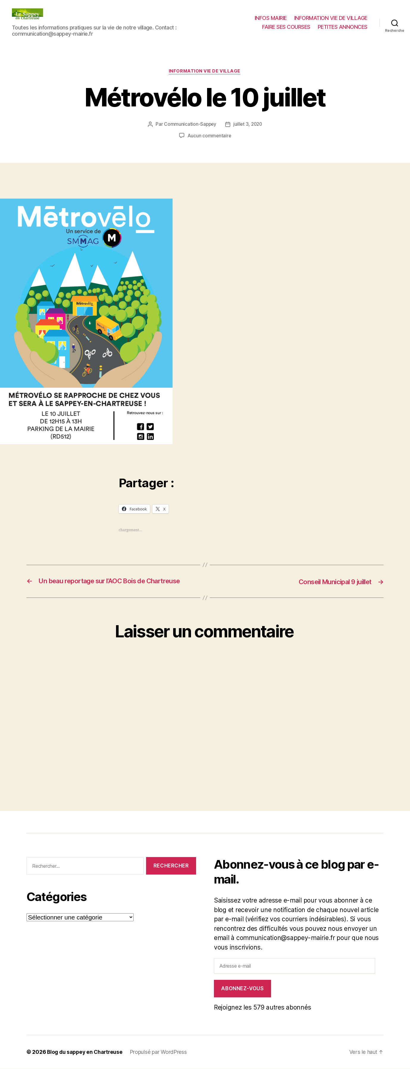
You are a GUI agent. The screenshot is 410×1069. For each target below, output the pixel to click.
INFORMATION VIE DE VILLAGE (330, 18)
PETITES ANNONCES (342, 27)
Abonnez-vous (242, 989)
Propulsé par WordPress (161, 1052)
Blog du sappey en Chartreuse (86, 1052)
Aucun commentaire (209, 136)
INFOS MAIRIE (271, 18)
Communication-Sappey (189, 125)
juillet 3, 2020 (248, 125)
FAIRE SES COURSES (286, 27)
